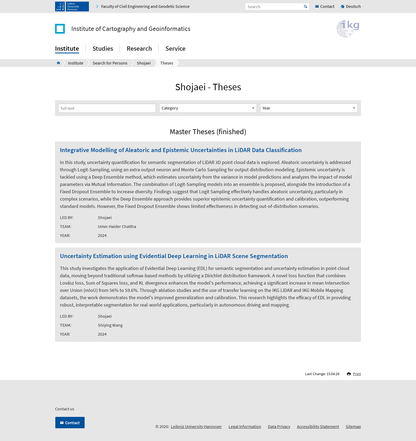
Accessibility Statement (318, 426)
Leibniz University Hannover (196, 426)
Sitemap (353, 426)
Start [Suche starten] (305, 6)
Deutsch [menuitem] (353, 6)
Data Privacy (279, 426)
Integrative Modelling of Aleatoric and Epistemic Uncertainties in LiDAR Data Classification (181, 150)
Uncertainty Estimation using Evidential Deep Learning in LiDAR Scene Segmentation (174, 256)
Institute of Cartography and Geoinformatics (130, 28)
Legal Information (245, 426)
